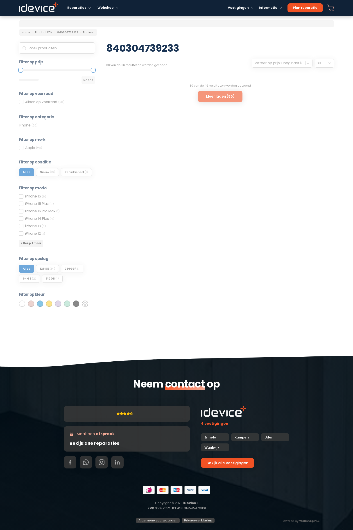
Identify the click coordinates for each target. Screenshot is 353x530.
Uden (269, 437)
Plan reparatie (305, 7)
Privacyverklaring (198, 520)
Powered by (300, 521)
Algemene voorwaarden (157, 520)
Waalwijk (211, 447)
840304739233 (67, 32)
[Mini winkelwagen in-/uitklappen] (330, 8)
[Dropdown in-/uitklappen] (89, 8)
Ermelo (210, 437)
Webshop (105, 7)
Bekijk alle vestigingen (227, 463)
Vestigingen (238, 7)
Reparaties (76, 7)
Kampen (242, 437)
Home (26, 32)
